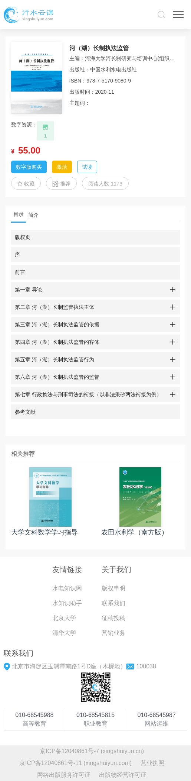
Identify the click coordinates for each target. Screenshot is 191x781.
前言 (20, 272)
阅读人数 (105, 184)
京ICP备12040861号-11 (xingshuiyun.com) (75, 763)
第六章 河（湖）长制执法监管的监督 (57, 377)
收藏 (25, 184)
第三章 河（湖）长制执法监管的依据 (57, 324)
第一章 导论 (28, 290)
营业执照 (152, 763)
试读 (87, 167)
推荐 (61, 184)
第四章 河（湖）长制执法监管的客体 (57, 342)
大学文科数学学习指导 (44, 532)
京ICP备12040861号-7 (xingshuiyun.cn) (92, 751)
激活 (62, 167)
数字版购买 (29, 167)
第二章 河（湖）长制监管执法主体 (54, 307)
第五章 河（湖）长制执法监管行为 (54, 359)
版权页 (22, 237)
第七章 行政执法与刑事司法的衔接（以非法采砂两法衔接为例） (88, 394)
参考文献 (25, 412)
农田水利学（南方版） (134, 532)
